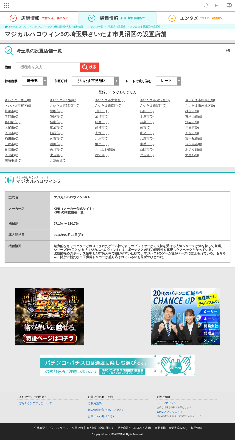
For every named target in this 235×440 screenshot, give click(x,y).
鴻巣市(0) (147, 122)
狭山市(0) (56, 122)
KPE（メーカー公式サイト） (75, 208)
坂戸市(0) (102, 144)
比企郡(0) (56, 155)
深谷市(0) (192, 122)
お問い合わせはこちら (101, 416)
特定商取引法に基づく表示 (134, 427)
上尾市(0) (11, 127)
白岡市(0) (147, 149)
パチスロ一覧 (95, 26)
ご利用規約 (95, 403)
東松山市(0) (193, 116)
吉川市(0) (56, 149)
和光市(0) (147, 133)
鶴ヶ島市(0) (193, 144)
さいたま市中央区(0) (200, 100)
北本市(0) (102, 138)
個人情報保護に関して (100, 427)
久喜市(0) (56, 138)
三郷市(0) (11, 144)
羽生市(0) (102, 122)
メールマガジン (166, 403)
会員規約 (77, 427)
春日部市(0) (13, 122)
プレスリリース (58, 427)
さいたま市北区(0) (63, 100)
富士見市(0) (193, 138)
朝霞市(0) (56, 133)
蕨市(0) (145, 127)
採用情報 (196, 427)
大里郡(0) (192, 155)
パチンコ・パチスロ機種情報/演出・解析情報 (58, 26)
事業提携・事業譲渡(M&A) (171, 427)
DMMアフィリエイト (170, 411)
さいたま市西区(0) (18, 100)
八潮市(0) (147, 138)
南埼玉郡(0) (13, 160)
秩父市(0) (192, 111)
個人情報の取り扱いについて (106, 409)
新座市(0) (192, 133)
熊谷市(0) (56, 111)
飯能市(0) (56, 116)
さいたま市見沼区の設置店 (145, 26)
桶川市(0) (11, 138)
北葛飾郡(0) (58, 160)
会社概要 (39, 427)
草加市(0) (56, 127)
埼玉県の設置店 (117, 26)
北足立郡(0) (193, 149)
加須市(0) (102, 116)
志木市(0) (102, 133)
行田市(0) (147, 111)
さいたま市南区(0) (108, 105)
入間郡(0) (11, 155)
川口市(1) (102, 111)
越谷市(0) (102, 127)
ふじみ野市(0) (105, 149)
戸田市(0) (192, 127)
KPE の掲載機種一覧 (69, 212)
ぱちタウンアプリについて (35, 403)
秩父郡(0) (102, 155)
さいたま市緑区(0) (153, 105)
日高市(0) (11, 149)
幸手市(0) (147, 144)
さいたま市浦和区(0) (64, 105)
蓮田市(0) (56, 144)
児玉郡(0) (147, 155)
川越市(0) (11, 111)
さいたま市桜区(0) (18, 105)
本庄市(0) (147, 116)
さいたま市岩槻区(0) (200, 105)
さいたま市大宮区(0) (110, 100)
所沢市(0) (11, 116)
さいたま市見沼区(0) (155, 100)
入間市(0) (11, 133)
